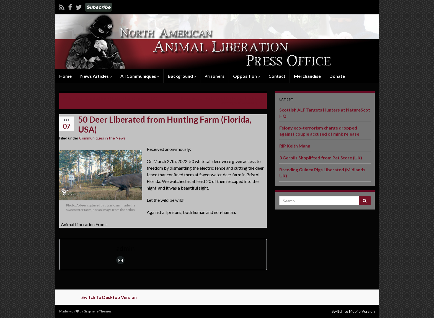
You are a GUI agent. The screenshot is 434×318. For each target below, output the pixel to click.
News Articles (96, 76)
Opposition (246, 76)
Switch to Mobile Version (353, 311)
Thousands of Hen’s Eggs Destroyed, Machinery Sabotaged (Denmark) (221, 100)
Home (65, 76)
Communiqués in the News (102, 138)
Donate (337, 76)
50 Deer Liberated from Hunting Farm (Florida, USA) (113, 98)
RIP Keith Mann (294, 145)
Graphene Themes (98, 311)
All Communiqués (139, 76)
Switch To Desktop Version (109, 297)
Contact (276, 76)
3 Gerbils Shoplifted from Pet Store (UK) (320, 157)
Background (182, 76)
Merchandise (307, 76)
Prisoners (214, 76)
